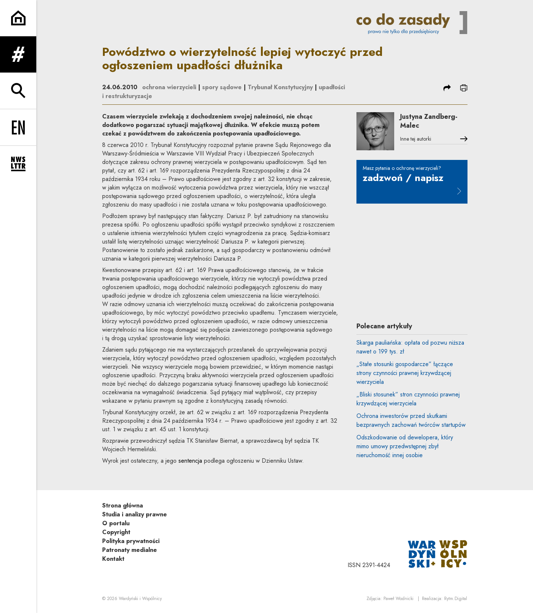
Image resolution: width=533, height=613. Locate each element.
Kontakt (113, 559)
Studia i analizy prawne (134, 514)
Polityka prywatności (131, 541)
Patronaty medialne (129, 550)
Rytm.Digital (455, 598)
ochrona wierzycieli (169, 87)
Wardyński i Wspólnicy (140, 598)
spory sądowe (222, 87)
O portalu (116, 523)
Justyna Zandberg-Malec (428, 121)
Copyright (116, 532)
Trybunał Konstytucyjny (280, 87)
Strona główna (122, 505)
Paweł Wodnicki (398, 598)
